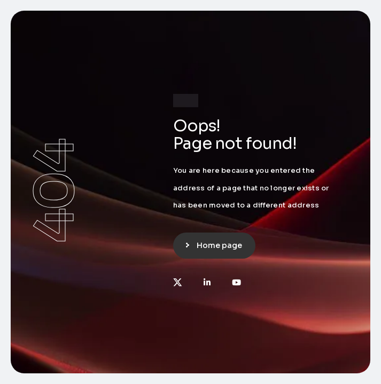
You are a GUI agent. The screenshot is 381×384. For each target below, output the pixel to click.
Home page (219, 245)
